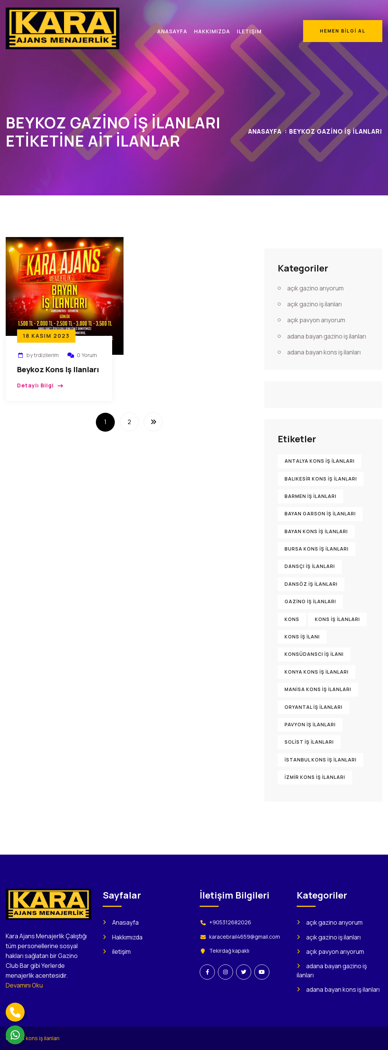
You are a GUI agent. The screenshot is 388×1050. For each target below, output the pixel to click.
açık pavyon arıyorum (316, 320)
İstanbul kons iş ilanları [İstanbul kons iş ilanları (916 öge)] (321, 760)
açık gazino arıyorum (315, 288)
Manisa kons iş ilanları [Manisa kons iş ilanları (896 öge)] (318, 689)
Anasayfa (265, 131)
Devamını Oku (24, 985)
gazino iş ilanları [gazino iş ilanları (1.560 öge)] (310, 601)
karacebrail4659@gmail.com (244, 936)
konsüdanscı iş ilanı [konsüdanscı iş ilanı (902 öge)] (314, 654)
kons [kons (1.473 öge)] (292, 619)
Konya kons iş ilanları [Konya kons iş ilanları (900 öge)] (317, 672)
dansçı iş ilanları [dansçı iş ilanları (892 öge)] (310, 566)
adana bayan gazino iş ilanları (326, 336)
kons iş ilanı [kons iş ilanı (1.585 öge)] (302, 636)
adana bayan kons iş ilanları (324, 352)
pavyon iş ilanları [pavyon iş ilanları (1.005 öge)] (310, 724)
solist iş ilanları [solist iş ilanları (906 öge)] (309, 742)
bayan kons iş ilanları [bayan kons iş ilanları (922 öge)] (316, 531)
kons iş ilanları (42, 1038)
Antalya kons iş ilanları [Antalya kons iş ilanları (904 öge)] (320, 461)
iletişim (121, 951)
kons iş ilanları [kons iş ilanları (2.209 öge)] (337, 619)
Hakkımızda (127, 937)
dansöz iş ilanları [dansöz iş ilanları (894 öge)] (311, 584)
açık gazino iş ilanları (314, 304)
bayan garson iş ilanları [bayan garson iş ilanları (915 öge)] (320, 513)
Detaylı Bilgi (35, 385)
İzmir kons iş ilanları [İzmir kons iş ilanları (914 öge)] (315, 777)
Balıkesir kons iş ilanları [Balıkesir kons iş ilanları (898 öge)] (321, 479)
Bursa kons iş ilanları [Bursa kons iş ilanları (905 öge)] (317, 549)
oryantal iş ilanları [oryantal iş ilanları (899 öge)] (314, 707)
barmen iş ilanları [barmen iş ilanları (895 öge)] (310, 496)
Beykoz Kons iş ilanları (58, 369)
